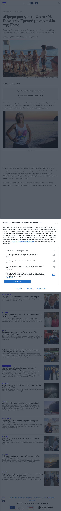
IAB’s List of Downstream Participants (23, 241)
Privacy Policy (41, 288)
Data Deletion (19, 288)
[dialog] (30, 255)
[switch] (53, 255)
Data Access (30, 288)
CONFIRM (17, 281)
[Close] (57, 223)
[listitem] (30, 251)
